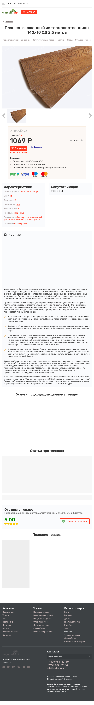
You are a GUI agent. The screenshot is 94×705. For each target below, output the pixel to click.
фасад (37, 219)
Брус (66, 612)
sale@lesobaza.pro (56, 668)
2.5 (14, 200)
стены (30, 219)
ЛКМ (66, 628)
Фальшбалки (39, 628)
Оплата (5, 628)
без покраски (20, 224)
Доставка (38, 147)
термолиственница (29, 191)
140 (18, 204)
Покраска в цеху (41, 612)
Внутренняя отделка (43, 615)
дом (18, 219)
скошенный (19, 213)
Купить (19, 153)
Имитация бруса (72, 622)
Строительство (40, 622)
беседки (21, 217)
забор (23, 219)
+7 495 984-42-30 (58, 661)
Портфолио (7, 622)
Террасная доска (72, 635)
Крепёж (68, 625)
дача (13, 219)
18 (18, 208)
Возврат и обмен (10, 632)
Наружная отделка (42, 618)
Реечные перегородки (43, 632)
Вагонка (68, 615)
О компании (8, 612)
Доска (67, 618)
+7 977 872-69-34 (57, 665)
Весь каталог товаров (74, 641)
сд (11, 196)
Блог (4, 618)
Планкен (68, 632)
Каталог (30, 12)
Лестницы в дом (41, 625)
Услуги (5, 615)
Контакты (23, 4)
